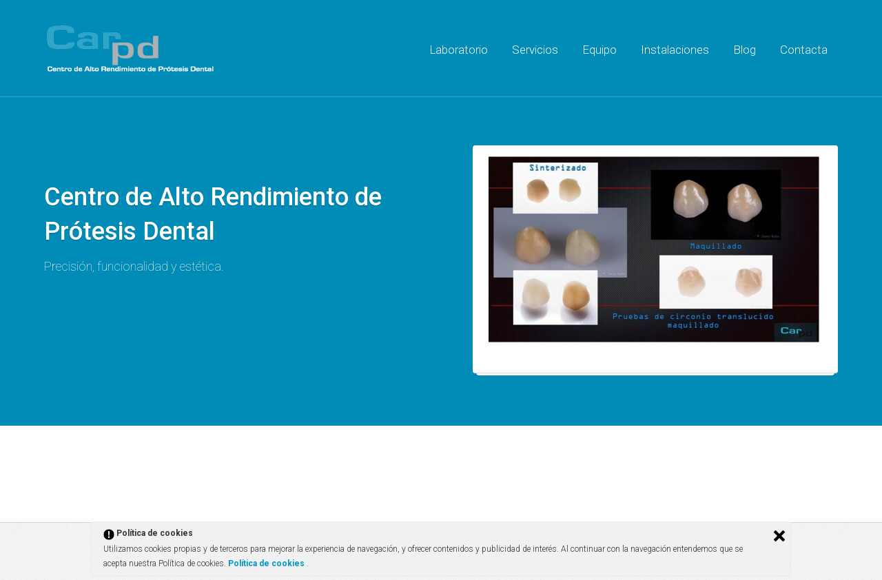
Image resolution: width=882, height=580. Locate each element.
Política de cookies (267, 563)
